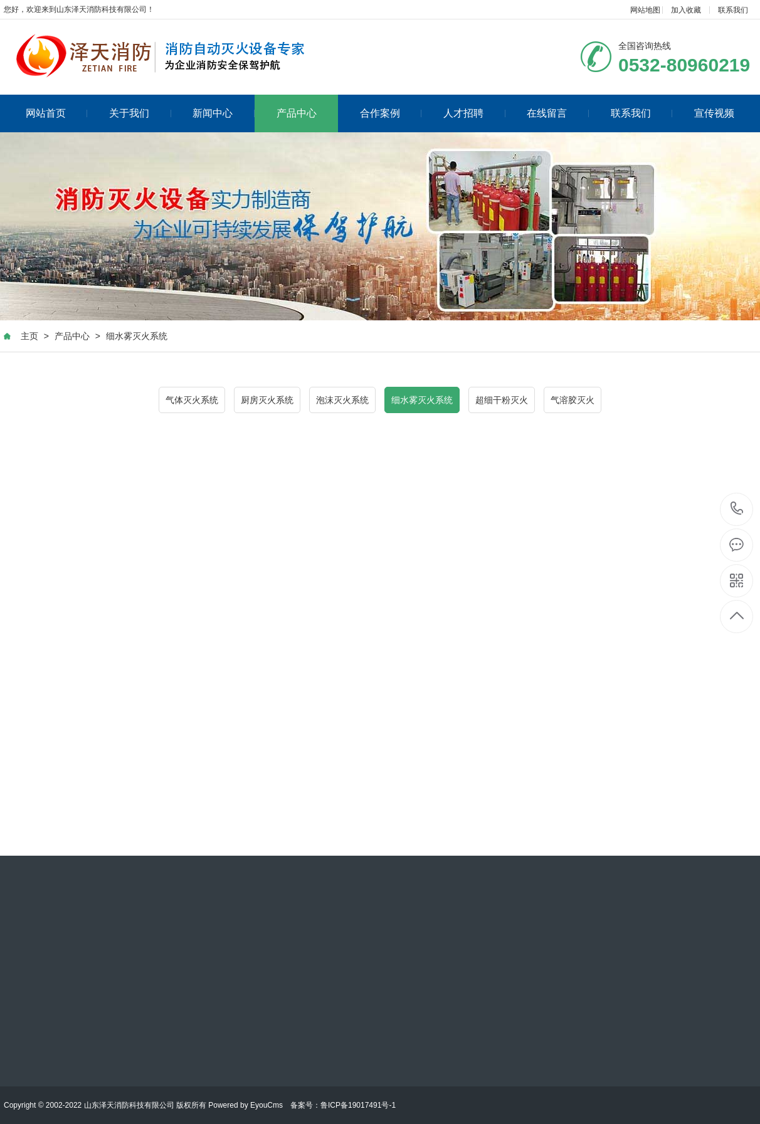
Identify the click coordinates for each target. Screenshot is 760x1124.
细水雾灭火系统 (136, 336)
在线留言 (558, 113)
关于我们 (140, 113)
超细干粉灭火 (501, 400)
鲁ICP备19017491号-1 (358, 1105)
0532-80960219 (737, 509)
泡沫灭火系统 (342, 400)
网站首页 (57, 113)
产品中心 (297, 113)
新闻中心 (224, 113)
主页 (29, 336)
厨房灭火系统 (267, 400)
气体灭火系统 (192, 400)
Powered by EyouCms (244, 1105)
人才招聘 (474, 113)
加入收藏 (686, 10)
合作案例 (391, 113)
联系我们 (733, 10)
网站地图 (645, 10)
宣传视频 (714, 113)
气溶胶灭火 (572, 400)
